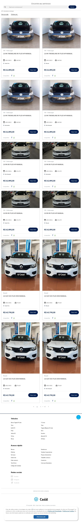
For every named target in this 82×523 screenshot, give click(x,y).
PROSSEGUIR (41, 517)
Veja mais (33, 70)
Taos (42, 425)
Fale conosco (14, 460)
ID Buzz (43, 439)
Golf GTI (13, 428)
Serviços (13, 455)
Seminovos (44, 449)
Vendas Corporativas (46, 452)
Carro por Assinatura (46, 463)
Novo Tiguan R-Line (16, 422)
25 (45, 406)
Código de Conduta (16, 465)
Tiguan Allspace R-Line (47, 428)
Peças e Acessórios (46, 455)
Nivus (12, 439)
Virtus (12, 436)
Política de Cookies (68, 511)
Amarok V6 (44, 436)
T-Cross (43, 422)
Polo (12, 430)
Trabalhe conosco (45, 457)
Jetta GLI (13, 433)
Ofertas (13, 452)
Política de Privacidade (54, 511)
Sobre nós (13, 457)
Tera (12, 425)
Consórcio (43, 460)
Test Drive (13, 463)
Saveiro (43, 433)
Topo (78, 417)
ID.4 (42, 430)
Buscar (72, 7)
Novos (12, 449)
